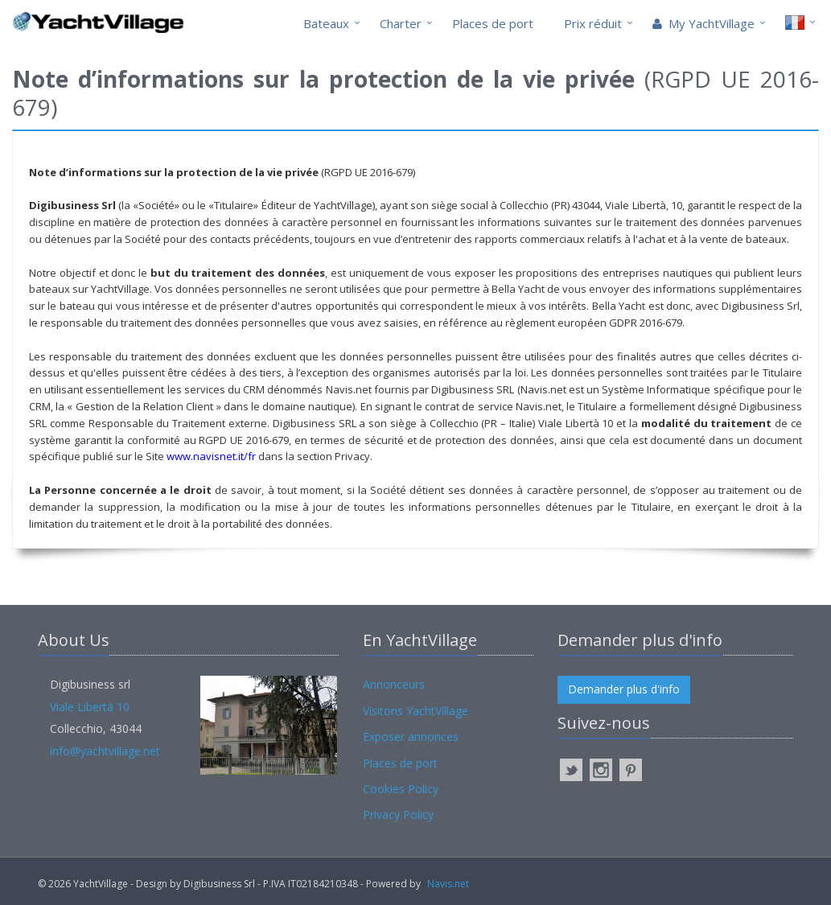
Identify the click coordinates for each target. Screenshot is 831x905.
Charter (401, 23)
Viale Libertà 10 (90, 706)
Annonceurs (394, 684)
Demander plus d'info (624, 689)
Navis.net (448, 884)
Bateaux (326, 23)
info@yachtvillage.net (105, 751)
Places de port (492, 23)
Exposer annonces (411, 736)
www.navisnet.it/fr (211, 456)
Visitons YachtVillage (415, 710)
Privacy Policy (398, 814)
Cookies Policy (400, 788)
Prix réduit (593, 23)
